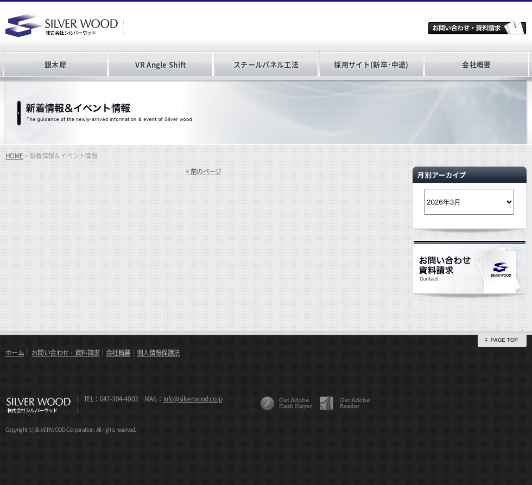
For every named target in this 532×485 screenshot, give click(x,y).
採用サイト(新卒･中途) (371, 64)
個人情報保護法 (158, 353)
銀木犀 (55, 64)
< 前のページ (203, 171)
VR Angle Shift (160, 64)
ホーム (14, 353)
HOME (14, 156)
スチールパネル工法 (266, 64)
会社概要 (476, 64)
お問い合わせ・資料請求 (65, 353)
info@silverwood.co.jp (192, 399)
